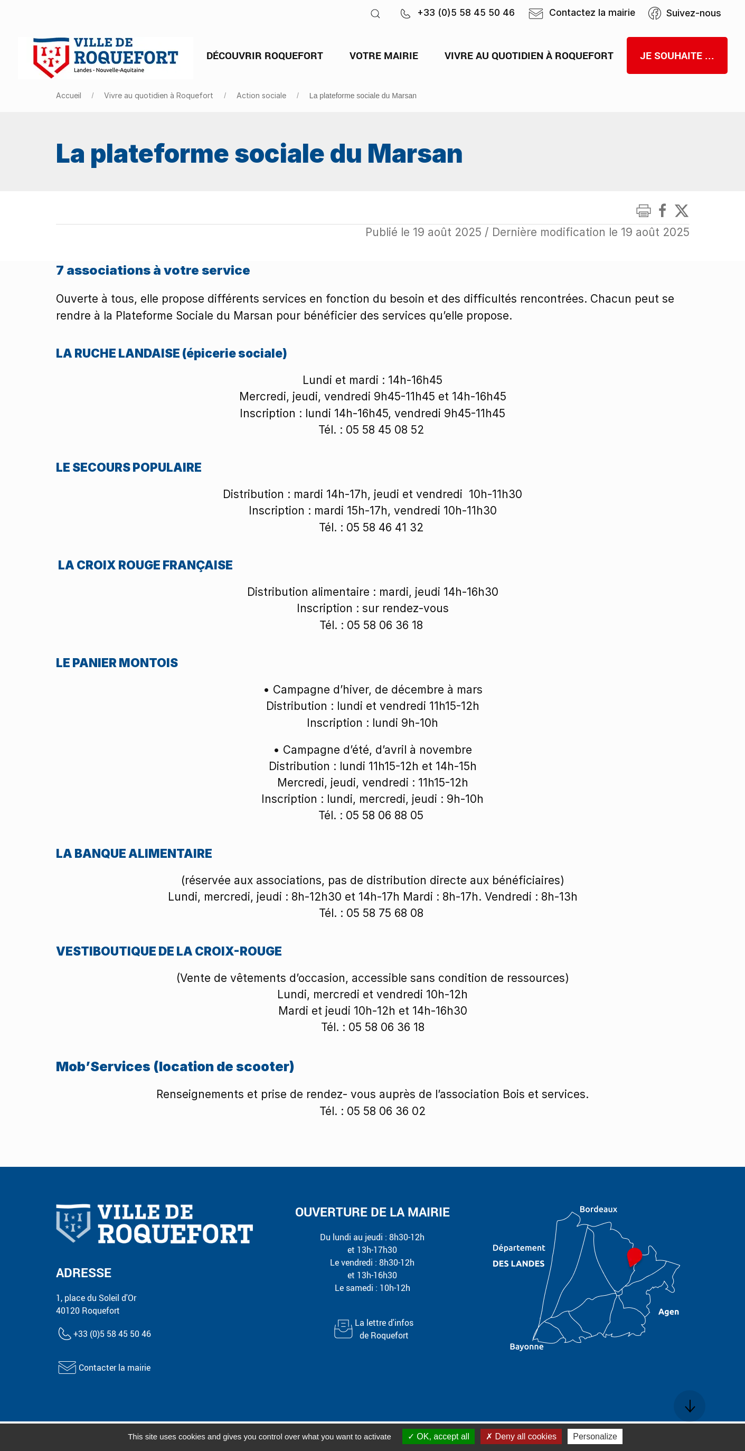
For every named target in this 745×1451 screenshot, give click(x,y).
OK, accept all (438, 1436)
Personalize (595, 1436)
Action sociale (261, 95)
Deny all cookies (521, 1436)
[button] (375, 13)
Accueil (68, 95)
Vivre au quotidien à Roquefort (158, 95)
